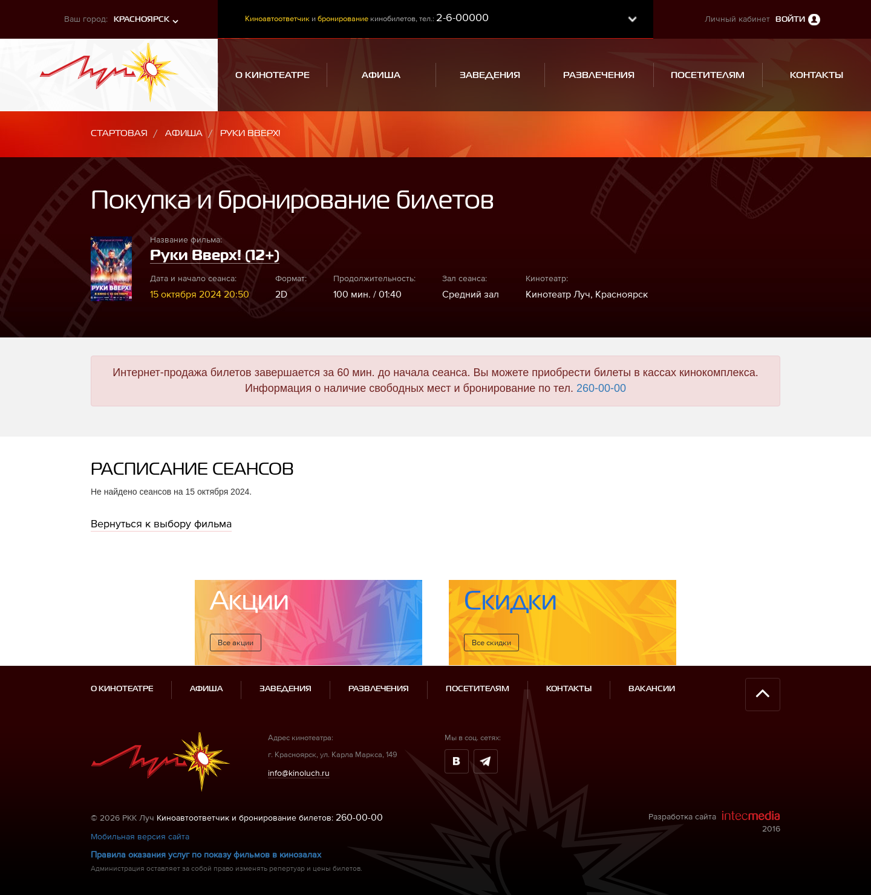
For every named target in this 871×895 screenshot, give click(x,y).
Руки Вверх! (250, 133)
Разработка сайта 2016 (714, 821)
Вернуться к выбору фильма (161, 523)
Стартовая (119, 133)
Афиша (184, 133)
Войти (790, 20)
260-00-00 (601, 388)
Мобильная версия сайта (140, 836)
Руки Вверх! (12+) (214, 256)
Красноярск (141, 20)
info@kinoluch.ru (299, 773)
